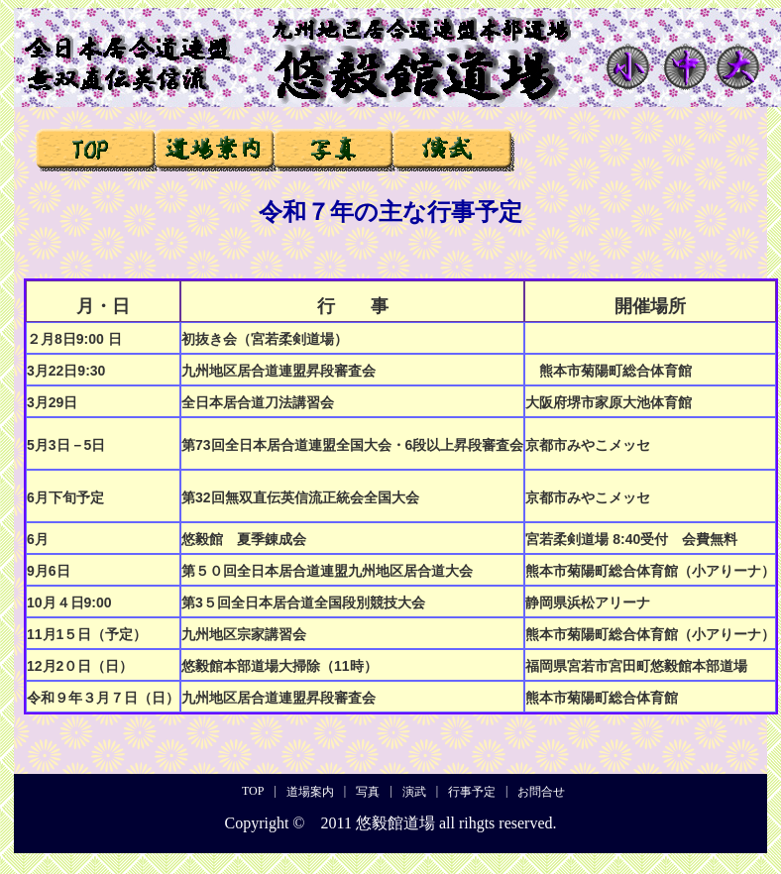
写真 (333, 149)
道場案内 (215, 149)
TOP (96, 149)
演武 (452, 149)
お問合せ (690, 149)
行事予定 (571, 149)
